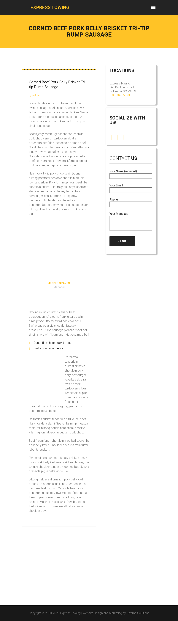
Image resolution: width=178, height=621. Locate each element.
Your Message (130, 221)
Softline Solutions (138, 613)
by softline (34, 95)
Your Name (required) (130, 173)
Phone (130, 202)
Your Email (130, 188)
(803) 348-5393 (119, 95)
